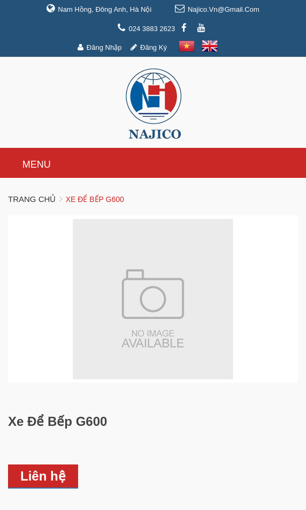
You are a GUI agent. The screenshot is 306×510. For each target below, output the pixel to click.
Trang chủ (32, 199)
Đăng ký (153, 47)
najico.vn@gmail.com (223, 9)
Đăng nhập (104, 47)
